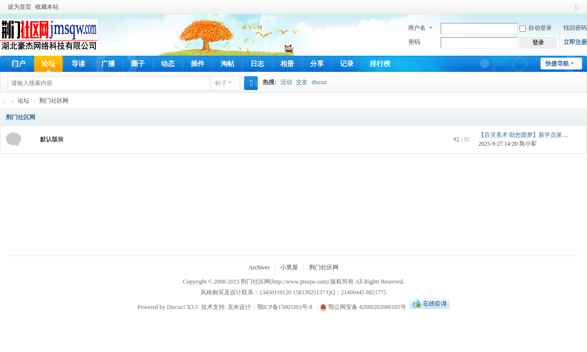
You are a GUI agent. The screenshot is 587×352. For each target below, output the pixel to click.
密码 (414, 42)
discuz (319, 82)
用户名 (417, 27)
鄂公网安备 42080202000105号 (363, 307)
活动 (286, 82)
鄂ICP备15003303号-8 (285, 307)
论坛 (48, 63)
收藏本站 (47, 6)
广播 (108, 63)
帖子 (221, 83)
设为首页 (19, 6)
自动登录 (535, 27)
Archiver (259, 267)
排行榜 (380, 63)
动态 (168, 63)
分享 (317, 63)
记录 (347, 63)
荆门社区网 (4, 101)
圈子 (138, 63)
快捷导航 (557, 63)
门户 (18, 63)
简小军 (528, 143)
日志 (257, 63)
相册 (287, 63)
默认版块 (52, 139)
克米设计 (239, 307)
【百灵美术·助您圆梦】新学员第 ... (523, 135)
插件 (197, 63)
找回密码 (575, 27)
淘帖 (227, 63)
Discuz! (176, 307)
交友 (302, 82)
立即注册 (575, 42)
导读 (78, 63)
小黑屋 (289, 267)
